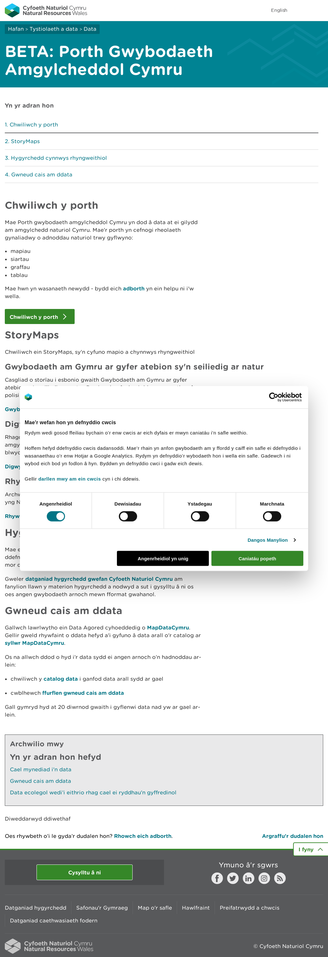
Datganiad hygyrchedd (35, 907)
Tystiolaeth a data (53, 29)
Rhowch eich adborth (142, 836)
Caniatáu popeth (257, 558)
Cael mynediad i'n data (40, 769)
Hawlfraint (196, 907)
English (279, 10)
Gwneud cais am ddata (41, 174)
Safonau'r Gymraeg (102, 907)
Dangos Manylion (268, 539)
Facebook (217, 878)
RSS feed (280, 878)
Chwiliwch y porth (34, 124)
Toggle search (301, 10)
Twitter (233, 878)
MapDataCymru (168, 627)
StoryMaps (25, 141)
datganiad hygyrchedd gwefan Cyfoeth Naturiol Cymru (99, 579)
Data (90, 29)
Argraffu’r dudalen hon (292, 836)
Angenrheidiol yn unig (163, 558)
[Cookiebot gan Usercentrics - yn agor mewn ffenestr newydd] (284, 397)
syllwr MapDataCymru (34, 643)
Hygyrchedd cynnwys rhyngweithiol (59, 158)
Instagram (264, 878)
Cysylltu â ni (84, 872)
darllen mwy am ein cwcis (69, 479)
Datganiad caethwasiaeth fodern (53, 920)
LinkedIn (248, 878)
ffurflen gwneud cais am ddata (83, 693)
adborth (133, 288)
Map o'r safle (155, 907)
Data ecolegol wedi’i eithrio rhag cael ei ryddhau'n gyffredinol (93, 792)
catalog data (61, 679)
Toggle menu (319, 10)
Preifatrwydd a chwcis (249, 907)
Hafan (16, 29)
